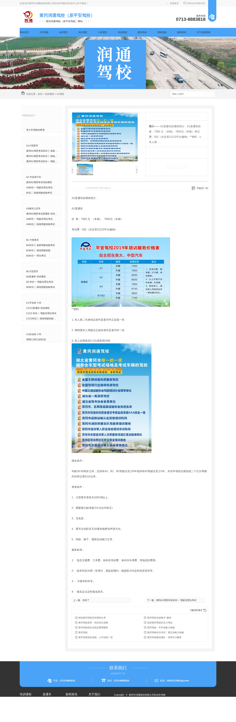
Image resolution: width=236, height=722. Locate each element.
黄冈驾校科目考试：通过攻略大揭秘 (165, 632)
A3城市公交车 (33, 208)
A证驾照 (63, 32)
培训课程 (122, 32)
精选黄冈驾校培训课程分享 (92, 617)
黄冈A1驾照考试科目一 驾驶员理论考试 (44, 161)
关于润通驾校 (203, 32)
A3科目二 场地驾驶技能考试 (40, 224)
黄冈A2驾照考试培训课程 (39, 182)
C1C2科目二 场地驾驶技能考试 (42, 318)
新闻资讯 (181, 32)
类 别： (154, 151)
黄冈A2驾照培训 (51, 701)
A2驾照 (31, 170)
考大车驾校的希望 (35, 130)
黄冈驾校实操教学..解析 (159, 617)
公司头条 (70, 701)
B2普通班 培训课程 (36, 276)
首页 (40, 94)
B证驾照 (83, 32)
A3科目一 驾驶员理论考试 (39, 219)
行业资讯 (70, 707)
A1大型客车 (32, 145)
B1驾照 (31, 233)
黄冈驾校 (83, 632)
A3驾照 (31, 202)
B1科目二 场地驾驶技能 (38, 250)
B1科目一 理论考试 (36, 255)
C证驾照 (102, 32)
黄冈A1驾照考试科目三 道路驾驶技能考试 (44, 151)
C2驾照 (31, 328)
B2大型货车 (32, 271)
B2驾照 (31, 265)
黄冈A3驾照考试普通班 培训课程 (42, 213)
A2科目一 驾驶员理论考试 (39, 187)
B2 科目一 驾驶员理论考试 (39, 282)
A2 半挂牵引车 (33, 177)
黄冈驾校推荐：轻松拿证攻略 (93, 622)
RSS (129, 706)
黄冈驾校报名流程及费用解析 (93, 627)
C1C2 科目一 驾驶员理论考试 (41, 313)
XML (135, 706)
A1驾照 (60, 94)
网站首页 (24, 32)
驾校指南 (162, 32)
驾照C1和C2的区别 (36, 339)
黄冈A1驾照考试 (51, 707)
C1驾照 (31, 296)
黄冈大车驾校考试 (52, 713)
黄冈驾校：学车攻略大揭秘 (161, 627)
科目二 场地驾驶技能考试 (39, 192)
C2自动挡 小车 (33, 334)
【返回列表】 (196, 610)
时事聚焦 (70, 719)
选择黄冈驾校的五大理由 (159, 622)
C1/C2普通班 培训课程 (37, 308)
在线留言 (174, 3)
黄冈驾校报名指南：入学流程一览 (95, 637)
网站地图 (120, 706)
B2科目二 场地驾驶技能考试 (40, 287)
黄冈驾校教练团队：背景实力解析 (164, 637)
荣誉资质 (93, 713)
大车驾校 (44, 32)
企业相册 (93, 707)
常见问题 (70, 713)
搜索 (209, 94)
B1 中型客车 (32, 240)
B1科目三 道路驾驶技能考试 (40, 245)
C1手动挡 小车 (33, 302)
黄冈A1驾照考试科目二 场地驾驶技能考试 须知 (44, 156)
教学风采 (142, 32)
